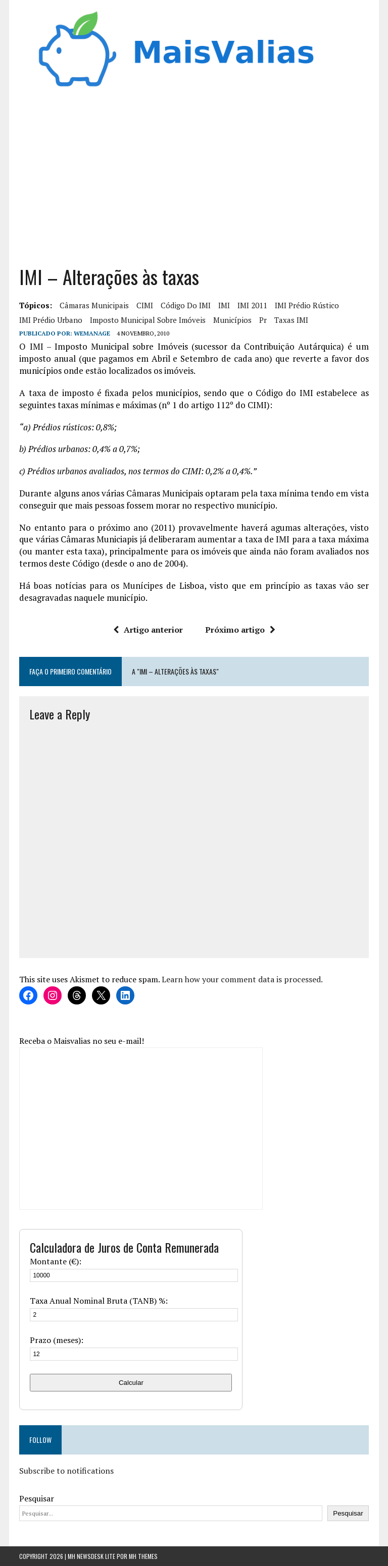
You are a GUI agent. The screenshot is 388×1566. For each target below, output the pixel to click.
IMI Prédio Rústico (307, 305)
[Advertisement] (194, 173)
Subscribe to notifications (66, 1470)
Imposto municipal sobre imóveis (148, 320)
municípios (232, 320)
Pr (263, 320)
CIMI (144, 305)
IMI (224, 305)
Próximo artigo (240, 629)
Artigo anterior (148, 629)
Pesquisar (36, 1498)
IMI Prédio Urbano (50, 320)
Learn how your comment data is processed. (242, 979)
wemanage (92, 333)
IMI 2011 (252, 305)
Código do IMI (186, 305)
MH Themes (143, 1556)
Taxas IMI (291, 320)
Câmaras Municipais (94, 305)
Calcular (131, 1382)
